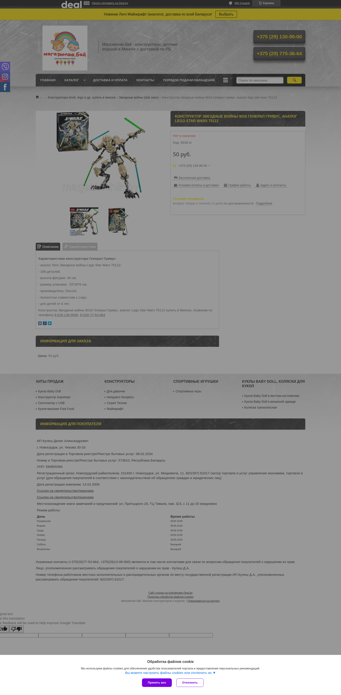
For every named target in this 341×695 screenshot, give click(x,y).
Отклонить (190, 682)
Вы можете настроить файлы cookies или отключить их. (169, 673)
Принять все (157, 682)
